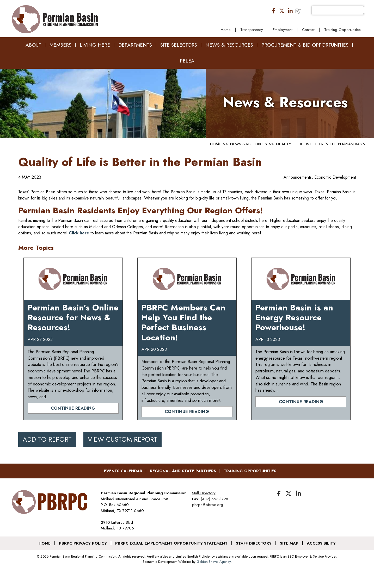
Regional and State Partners (183, 471)
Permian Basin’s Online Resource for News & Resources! (73, 318)
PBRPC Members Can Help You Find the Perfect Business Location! (183, 323)
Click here (79, 233)
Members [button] (60, 44)
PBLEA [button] (187, 60)
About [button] (33, 44)
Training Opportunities (342, 30)
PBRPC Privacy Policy (83, 543)
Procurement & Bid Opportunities (304, 44)
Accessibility (321, 543)
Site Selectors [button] (178, 44)
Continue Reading (73, 408)
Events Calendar (123, 471)
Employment (282, 30)
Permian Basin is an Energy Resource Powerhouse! (294, 318)
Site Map (289, 543)
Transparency (251, 30)
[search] (342, 10)
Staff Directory (204, 493)
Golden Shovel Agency (214, 561)
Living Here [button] (95, 44)
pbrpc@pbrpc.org (207, 505)
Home (226, 30)
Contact (308, 30)
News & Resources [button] (229, 44)
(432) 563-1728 (214, 499)
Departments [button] (135, 44)
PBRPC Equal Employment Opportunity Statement (171, 543)
